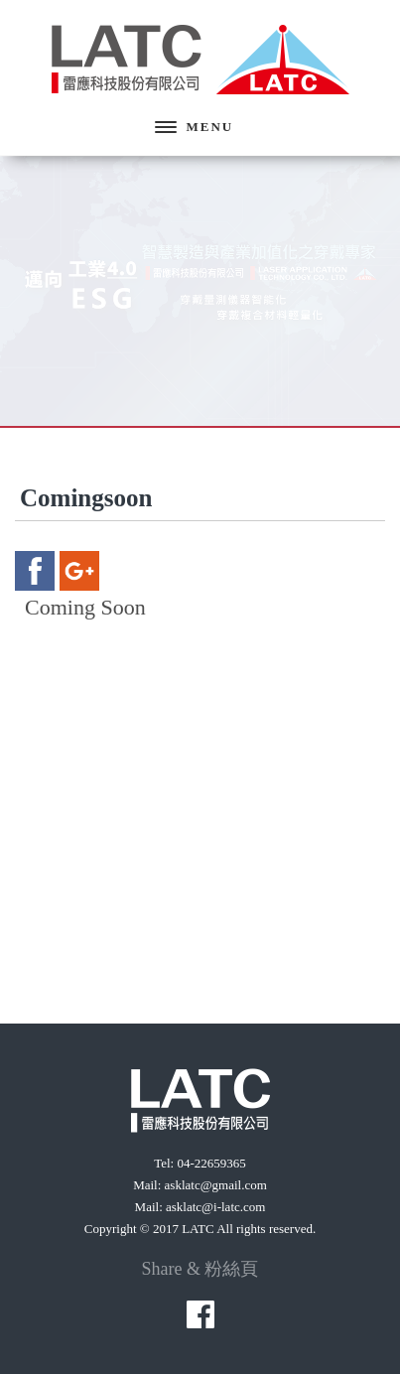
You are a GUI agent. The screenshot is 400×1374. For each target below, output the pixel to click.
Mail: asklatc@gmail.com (200, 1184)
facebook (35, 571)
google (79, 571)
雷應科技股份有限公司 (200, 59)
